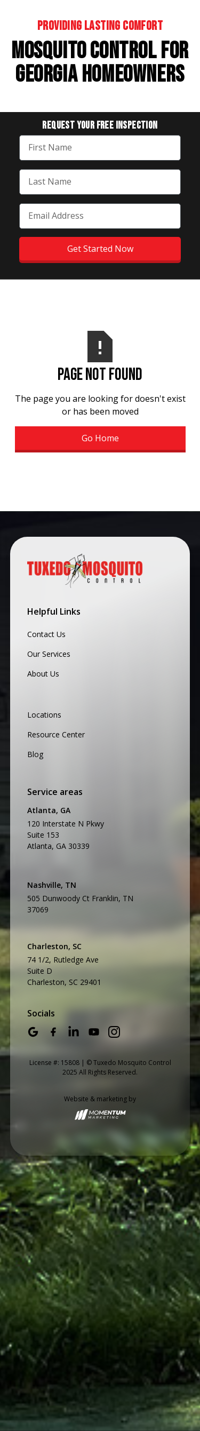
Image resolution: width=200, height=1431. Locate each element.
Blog (35, 754)
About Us (43, 674)
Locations (44, 715)
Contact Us (46, 634)
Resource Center (56, 734)
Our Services (48, 654)
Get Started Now (100, 249)
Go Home (100, 438)
